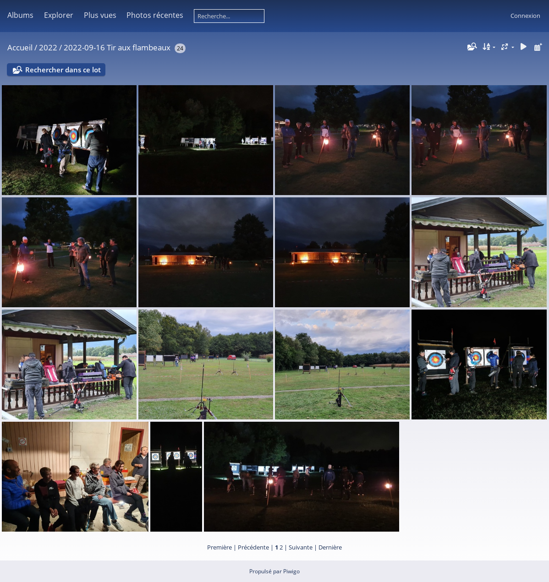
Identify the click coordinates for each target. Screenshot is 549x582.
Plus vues (100, 15)
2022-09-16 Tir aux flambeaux (117, 47)
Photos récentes (154, 15)
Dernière (330, 547)
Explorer (58, 15)
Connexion (525, 15)
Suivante (301, 547)
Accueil (20, 47)
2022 (48, 47)
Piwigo (291, 571)
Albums (20, 15)
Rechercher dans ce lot (63, 69)
